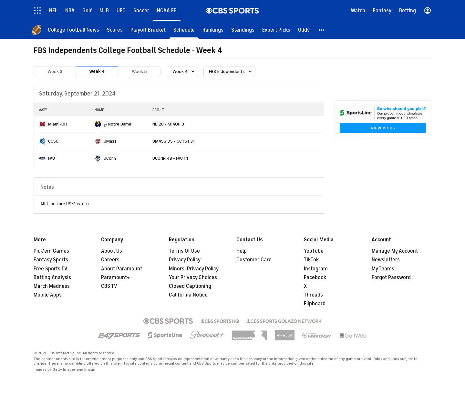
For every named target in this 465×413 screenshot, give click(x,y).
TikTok (311, 260)
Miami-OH (57, 124)
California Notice (188, 295)
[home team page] (42, 124)
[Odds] (304, 30)
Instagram (316, 269)
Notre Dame (119, 124)
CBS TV (109, 286)
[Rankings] (213, 30)
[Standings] (242, 30)
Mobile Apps (48, 295)
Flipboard (315, 303)
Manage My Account (395, 251)
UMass (110, 141)
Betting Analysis (52, 277)
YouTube (314, 251)
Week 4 (97, 71)
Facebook (315, 277)
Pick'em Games (51, 251)
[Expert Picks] (276, 30)
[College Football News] (73, 30)
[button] (322, 30)
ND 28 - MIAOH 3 (168, 124)
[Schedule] (184, 30)
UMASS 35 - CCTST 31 (173, 141)
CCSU (53, 141)
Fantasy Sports (51, 260)
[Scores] (115, 30)
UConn (110, 158)
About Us (111, 251)
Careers (110, 260)
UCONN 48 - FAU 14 (170, 158)
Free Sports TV (50, 269)
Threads (313, 295)
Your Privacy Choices (193, 277)
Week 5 (139, 71)
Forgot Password (391, 277)
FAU (51, 158)
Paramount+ (115, 277)
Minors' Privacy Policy (194, 269)
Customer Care (254, 260)
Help (241, 251)
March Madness (52, 286)
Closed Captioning (190, 286)
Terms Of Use (184, 251)
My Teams (383, 269)
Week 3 (54, 71)
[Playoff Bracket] (148, 30)
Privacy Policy (185, 260)
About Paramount (121, 269)
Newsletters (386, 260)
